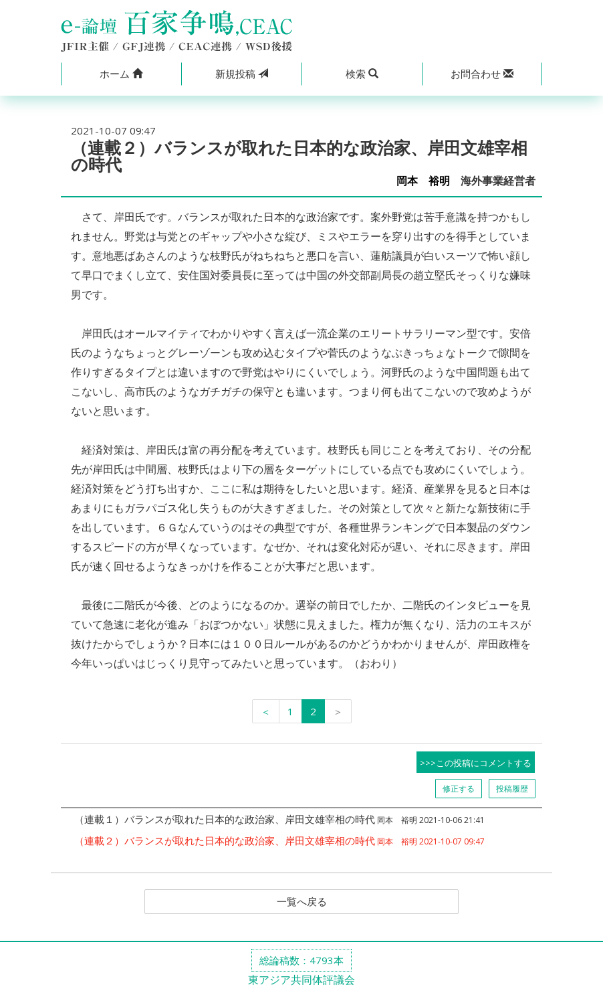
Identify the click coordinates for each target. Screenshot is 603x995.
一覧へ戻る (301, 902)
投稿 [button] (241, 73)
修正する (459, 788)
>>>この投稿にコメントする (475, 763)
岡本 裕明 (423, 181)
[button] (121, 74)
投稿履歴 (512, 788)
